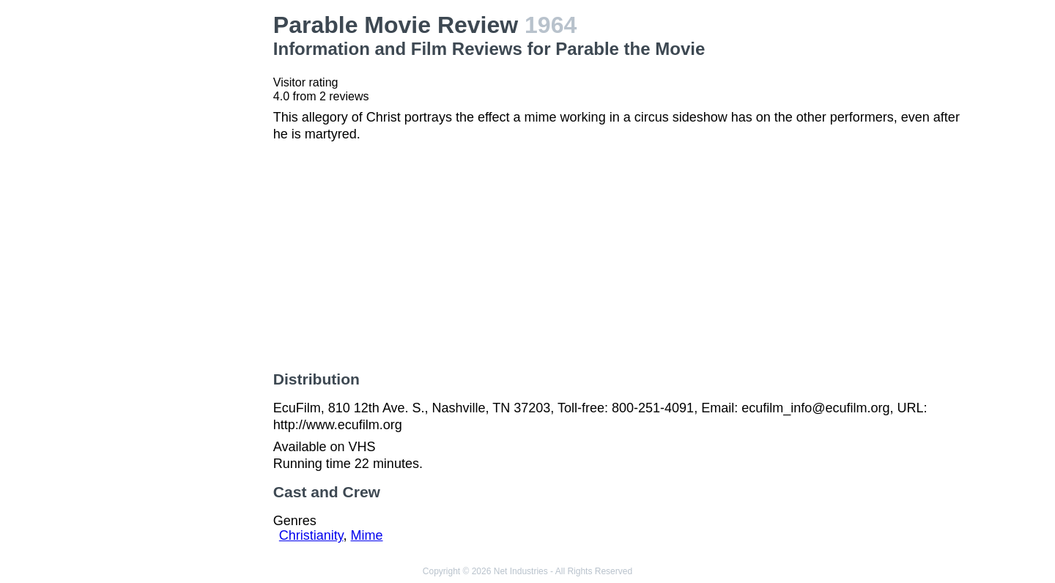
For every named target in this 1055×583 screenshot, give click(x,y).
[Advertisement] (183, 231)
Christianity (311, 535)
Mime (367, 535)
